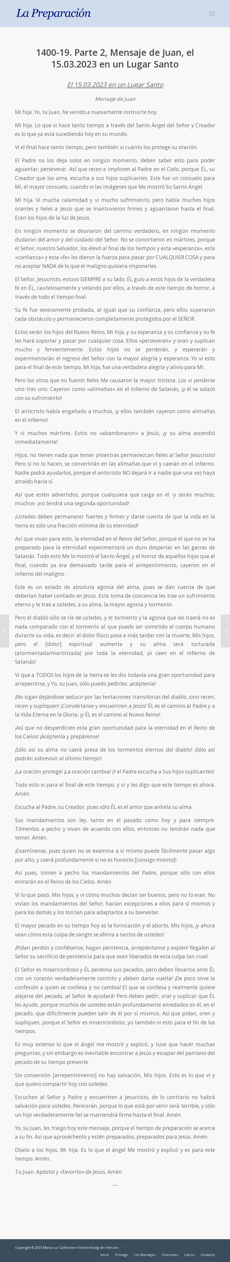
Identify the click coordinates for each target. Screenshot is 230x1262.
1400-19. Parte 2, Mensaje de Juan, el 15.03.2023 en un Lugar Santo (115, 58)
